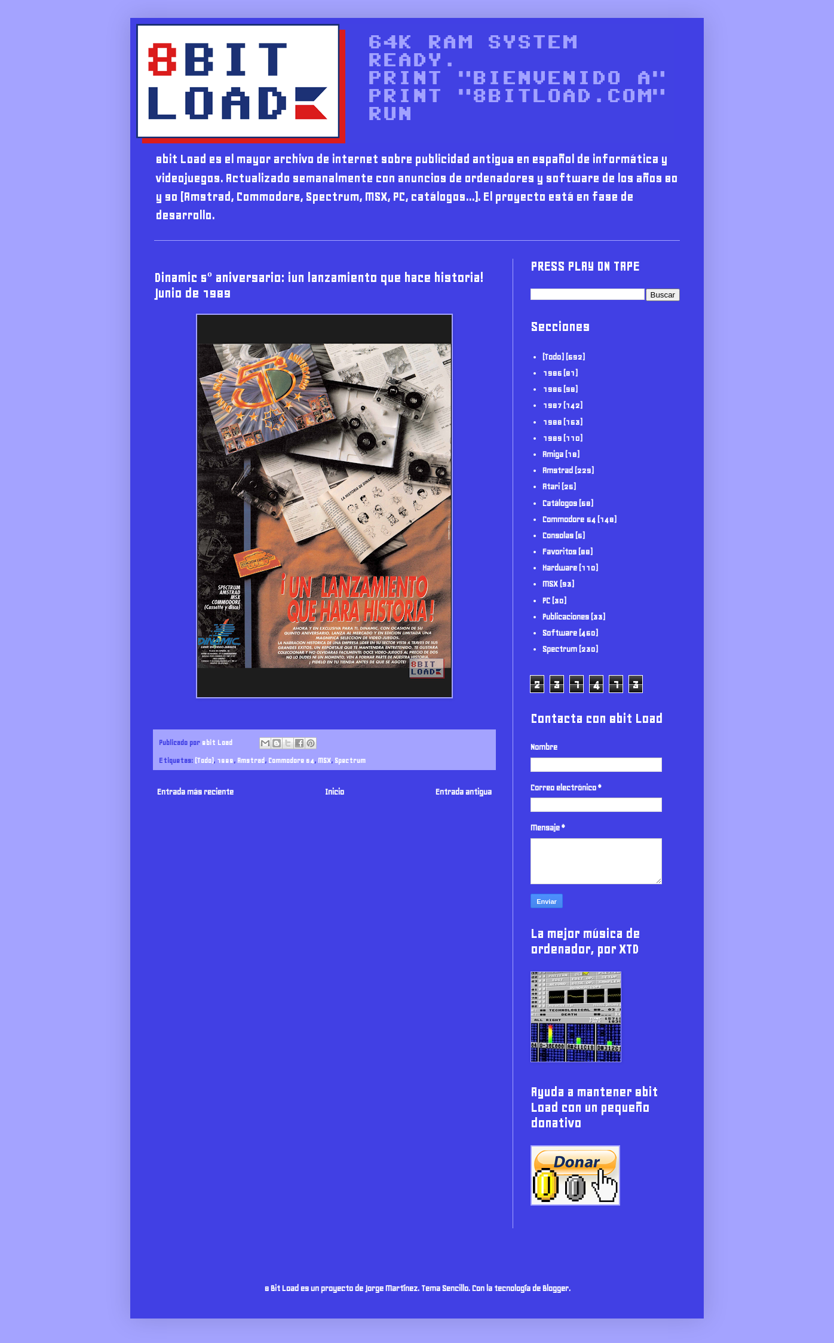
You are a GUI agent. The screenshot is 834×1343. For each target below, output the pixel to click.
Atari (551, 487)
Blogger (555, 1288)
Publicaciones (565, 617)
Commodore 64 (291, 760)
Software (559, 633)
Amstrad (251, 760)
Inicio (334, 792)
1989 (225, 760)
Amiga (552, 454)
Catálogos (559, 503)
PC (546, 601)
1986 (552, 389)
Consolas (558, 536)
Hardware (559, 568)
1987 (552, 405)
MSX (324, 760)
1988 (552, 422)
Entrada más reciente (195, 792)
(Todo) (204, 760)
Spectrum (350, 760)
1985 (552, 373)
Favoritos (559, 552)
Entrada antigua (464, 792)
